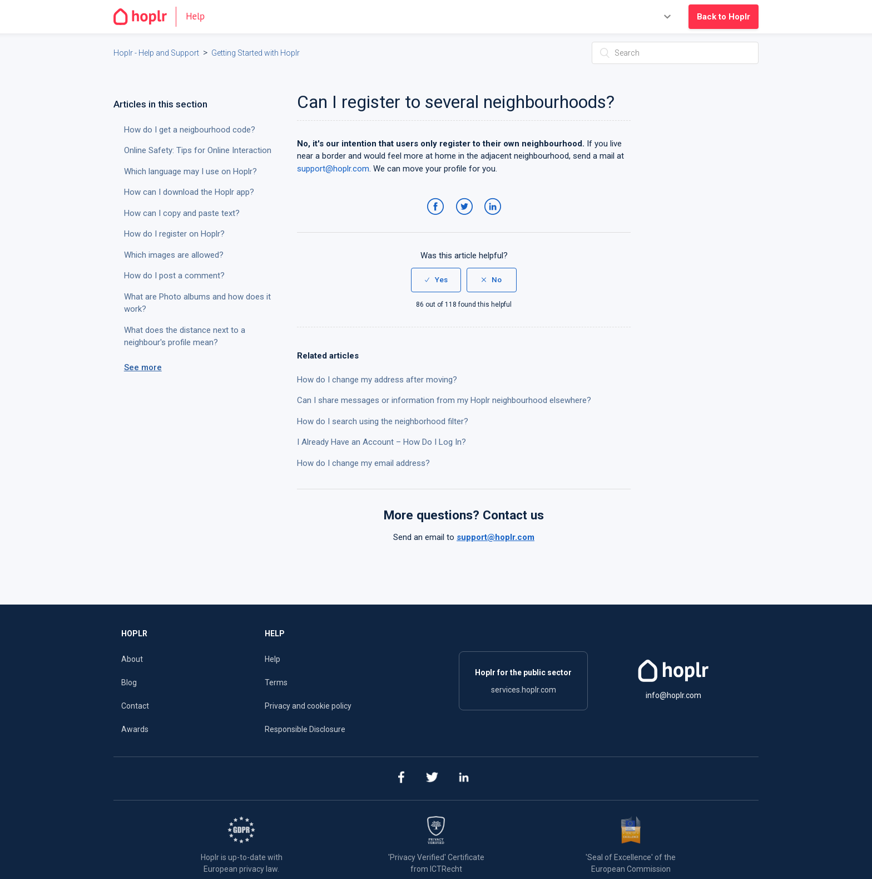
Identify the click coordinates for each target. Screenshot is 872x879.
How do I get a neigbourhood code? (189, 130)
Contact (135, 705)
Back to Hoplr (723, 17)
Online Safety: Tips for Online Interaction (197, 150)
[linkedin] (464, 778)
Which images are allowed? (174, 255)
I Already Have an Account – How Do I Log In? (381, 442)
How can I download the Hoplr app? (189, 192)
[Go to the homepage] (163, 16)
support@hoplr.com (333, 169)
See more (143, 367)
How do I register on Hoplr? (174, 234)
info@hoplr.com (673, 695)
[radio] (436, 280)
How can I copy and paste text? (182, 213)
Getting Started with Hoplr (255, 52)
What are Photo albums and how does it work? (197, 303)
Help (272, 659)
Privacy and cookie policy (308, 705)
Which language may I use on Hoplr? (190, 171)
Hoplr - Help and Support (156, 52)
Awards (134, 729)
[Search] (675, 53)
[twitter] (432, 778)
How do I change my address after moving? (377, 380)
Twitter (466, 218)
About (132, 659)
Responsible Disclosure (305, 729)
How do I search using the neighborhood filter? (382, 421)
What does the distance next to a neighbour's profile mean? (184, 336)
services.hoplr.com (523, 689)
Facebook (437, 218)
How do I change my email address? (363, 463)
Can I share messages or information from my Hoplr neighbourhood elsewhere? (444, 400)
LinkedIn (494, 218)
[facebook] (401, 778)
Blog (129, 682)
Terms (276, 682)
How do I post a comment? (174, 276)
